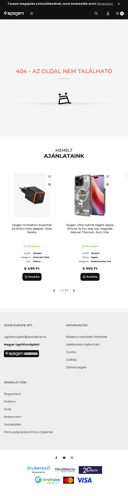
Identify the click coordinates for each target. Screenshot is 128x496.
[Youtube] (64, 458)
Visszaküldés (12, 424)
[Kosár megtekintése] (120, 13)
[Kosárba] (31, 277)
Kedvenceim (12, 417)
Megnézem (105, 3)
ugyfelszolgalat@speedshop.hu (25, 337)
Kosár (7, 409)
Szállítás (71, 359)
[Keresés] (96, 13)
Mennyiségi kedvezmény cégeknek (28, 432)
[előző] (54, 290)
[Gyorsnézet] (50, 184)
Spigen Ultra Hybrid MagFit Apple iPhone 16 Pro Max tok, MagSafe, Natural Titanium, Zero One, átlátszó (90, 230)
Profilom (10, 401)
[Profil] (108, 13)
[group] (64, 226)
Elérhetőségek (76, 367)
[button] (31, 13)
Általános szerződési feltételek (86, 337)
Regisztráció (12, 394)
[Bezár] (118, 3)
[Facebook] (56, 458)
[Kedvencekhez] (50, 177)
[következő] (74, 290)
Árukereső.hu (38, 472)
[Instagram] (72, 458)
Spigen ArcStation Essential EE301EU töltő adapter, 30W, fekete (32, 228)
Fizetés (71, 352)
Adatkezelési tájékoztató (83, 344)
